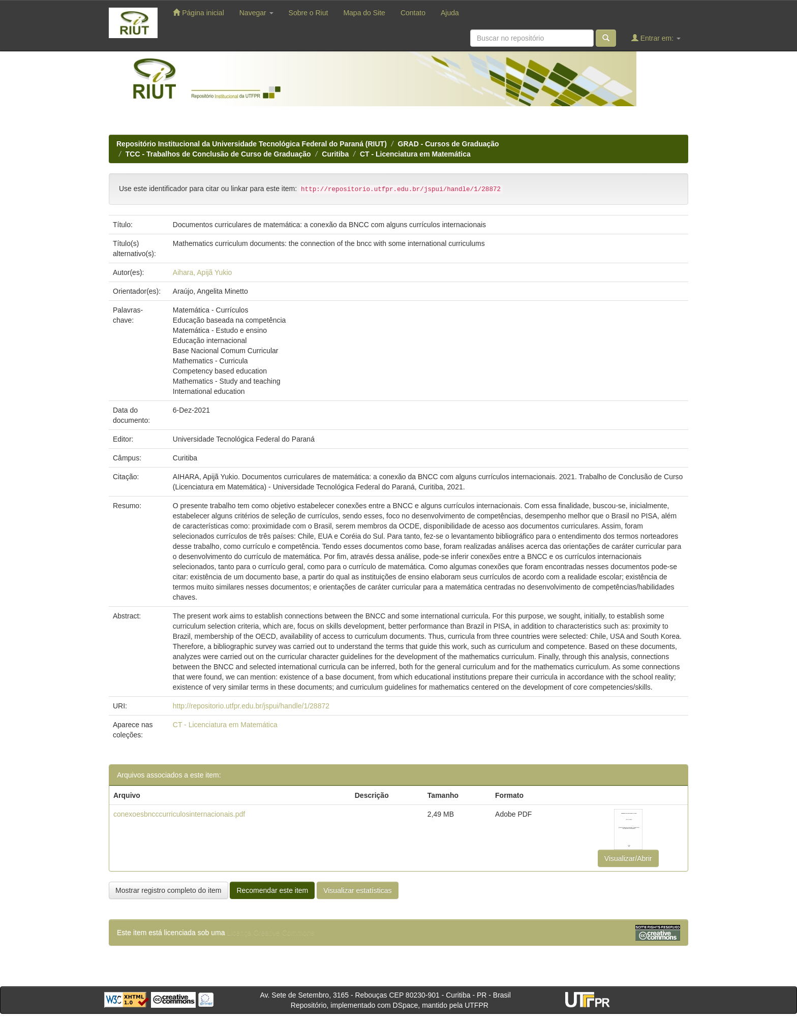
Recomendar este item (272, 890)
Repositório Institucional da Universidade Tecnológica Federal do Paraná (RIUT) (251, 144)
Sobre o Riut (308, 13)
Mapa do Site (364, 13)
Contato (413, 13)
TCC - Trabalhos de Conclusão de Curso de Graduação (218, 154)
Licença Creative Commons (270, 932)
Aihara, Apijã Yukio (202, 272)
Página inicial (198, 12)
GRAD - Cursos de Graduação (448, 144)
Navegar (256, 13)
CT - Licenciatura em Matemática (415, 154)
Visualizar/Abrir (628, 858)
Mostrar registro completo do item (168, 890)
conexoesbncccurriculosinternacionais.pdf (179, 814)
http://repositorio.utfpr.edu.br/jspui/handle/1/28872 (251, 706)
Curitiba (335, 154)
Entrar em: (656, 38)
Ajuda (450, 13)
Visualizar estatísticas (357, 890)
